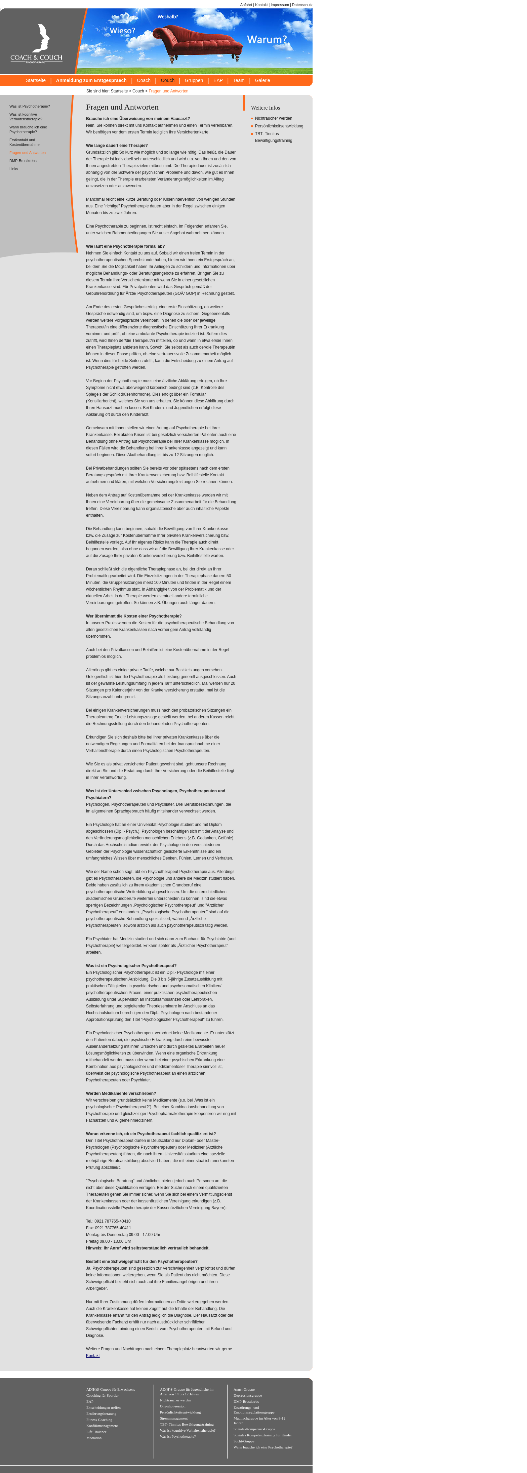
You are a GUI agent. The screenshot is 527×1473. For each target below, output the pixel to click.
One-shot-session (173, 1406)
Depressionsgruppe (248, 1395)
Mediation (94, 1438)
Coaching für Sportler (102, 1395)
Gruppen (194, 80)
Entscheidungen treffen (103, 1407)
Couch (167, 80)
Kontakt (261, 5)
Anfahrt (246, 5)
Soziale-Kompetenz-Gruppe (254, 1429)
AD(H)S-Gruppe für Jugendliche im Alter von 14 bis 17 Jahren (186, 1391)
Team (239, 80)
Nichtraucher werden (273, 118)
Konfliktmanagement (102, 1426)
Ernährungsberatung (101, 1413)
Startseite (36, 80)
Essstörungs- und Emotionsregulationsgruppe (254, 1409)
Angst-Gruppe (244, 1389)
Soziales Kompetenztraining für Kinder (263, 1435)
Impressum (280, 5)
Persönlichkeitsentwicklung (279, 126)
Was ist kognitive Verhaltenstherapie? (25, 116)
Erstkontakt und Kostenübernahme (24, 142)
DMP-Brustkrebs (23, 161)
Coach (144, 80)
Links (13, 169)
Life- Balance (96, 1432)
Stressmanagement (174, 1418)
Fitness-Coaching (99, 1420)
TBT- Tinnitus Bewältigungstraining (187, 1424)
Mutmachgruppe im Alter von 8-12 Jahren (259, 1420)
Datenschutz (302, 5)
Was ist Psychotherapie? (29, 106)
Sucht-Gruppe (244, 1441)
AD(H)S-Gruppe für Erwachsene (110, 1389)
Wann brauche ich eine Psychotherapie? (28, 129)
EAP (218, 80)
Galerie (262, 80)
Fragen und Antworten (168, 91)
